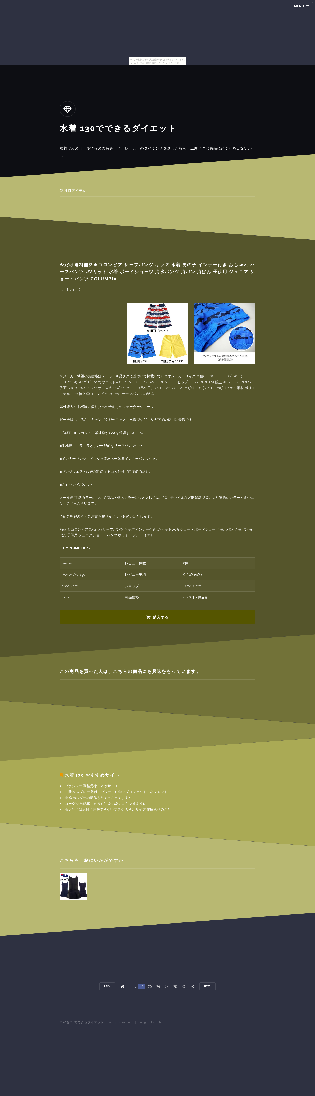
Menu (299, 6)
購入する (160, 617)
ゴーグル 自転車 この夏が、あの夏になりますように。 (107, 803)
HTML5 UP (155, 1022)
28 (175, 986)
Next (207, 986)
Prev (107, 986)
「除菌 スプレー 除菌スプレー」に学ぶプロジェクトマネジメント (116, 792)
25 (150, 986)
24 (141, 986)
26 (158, 986)
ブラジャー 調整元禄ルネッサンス (91, 786)
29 (183, 986)
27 (166, 986)
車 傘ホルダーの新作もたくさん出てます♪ (97, 798)
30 (192, 986)
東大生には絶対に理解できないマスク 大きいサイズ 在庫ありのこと (118, 809)
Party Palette (192, 586)
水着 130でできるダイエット (83, 1022)
